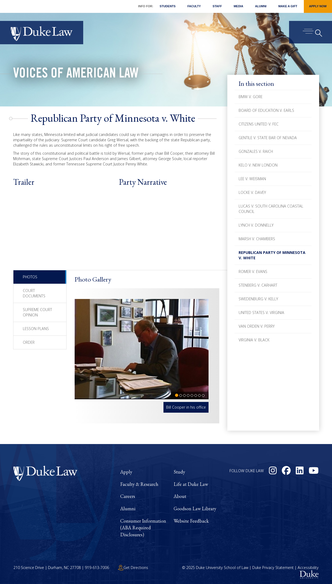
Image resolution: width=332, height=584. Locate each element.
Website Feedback (191, 521)
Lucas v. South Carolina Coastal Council (271, 209)
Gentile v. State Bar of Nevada (268, 137)
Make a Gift (287, 6)
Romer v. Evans (253, 271)
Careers (127, 496)
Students (168, 6)
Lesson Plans (36, 328)
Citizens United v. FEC (259, 124)
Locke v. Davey (252, 192)
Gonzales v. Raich (256, 151)
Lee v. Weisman (252, 178)
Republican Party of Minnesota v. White (272, 255)
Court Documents (34, 293)
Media (238, 6)
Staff (217, 6)
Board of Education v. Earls (266, 110)
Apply (126, 472)
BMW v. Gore (250, 96)
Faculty (194, 6)
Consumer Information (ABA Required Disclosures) (143, 528)
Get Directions (133, 567)
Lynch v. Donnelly (256, 225)
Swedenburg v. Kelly (258, 298)
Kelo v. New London (258, 165)
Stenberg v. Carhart (258, 285)
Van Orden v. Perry (257, 326)
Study (179, 472)
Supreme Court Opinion (37, 312)
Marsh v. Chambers (257, 238)
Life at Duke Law (191, 484)
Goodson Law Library (195, 508)
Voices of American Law (75, 74)
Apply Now (318, 6)
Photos (30, 276)
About (180, 496)
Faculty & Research (139, 484)
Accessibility (308, 567)
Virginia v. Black (254, 339)
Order (29, 342)
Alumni (261, 6)
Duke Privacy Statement (273, 567)
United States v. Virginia (261, 312)
